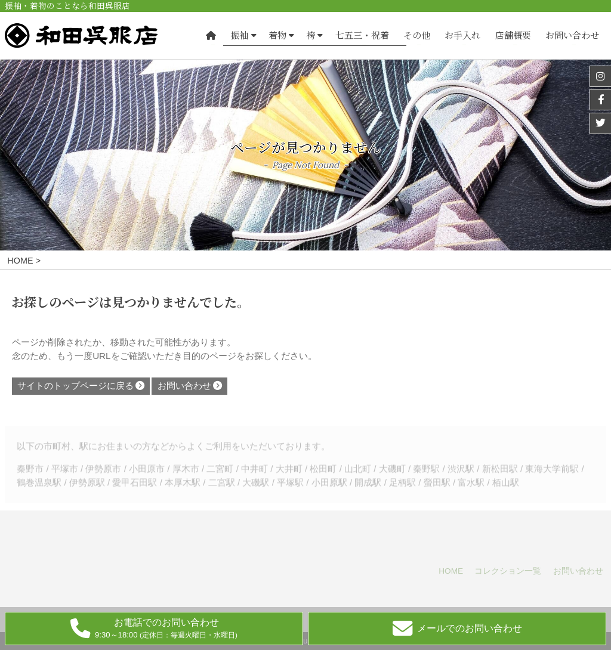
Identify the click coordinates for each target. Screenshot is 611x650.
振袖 (239, 35)
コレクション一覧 (507, 571)
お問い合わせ (572, 35)
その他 (416, 35)
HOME (451, 571)
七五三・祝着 (362, 35)
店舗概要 (513, 35)
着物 (277, 35)
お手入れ (462, 35)
